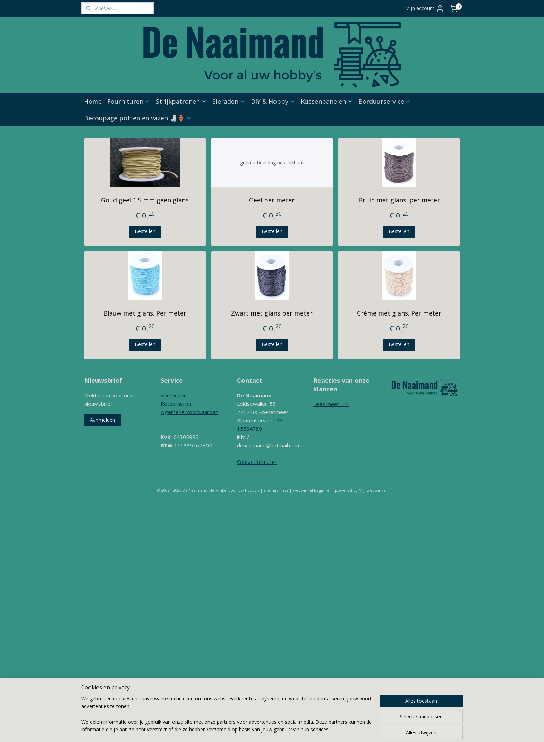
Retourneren (176, 403)
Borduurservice (384, 101)
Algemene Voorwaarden (189, 411)
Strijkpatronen (181, 101)
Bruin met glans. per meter (399, 200)
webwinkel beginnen (312, 490)
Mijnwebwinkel (373, 490)
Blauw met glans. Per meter (144, 313)
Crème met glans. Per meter (399, 313)
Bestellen (145, 231)
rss (285, 490)
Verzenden (174, 395)
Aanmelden (102, 419)
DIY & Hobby (273, 101)
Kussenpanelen (327, 101)
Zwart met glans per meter (272, 313)
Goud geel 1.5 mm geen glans (145, 200)
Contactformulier (257, 461)
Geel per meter (272, 200)
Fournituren (128, 101)
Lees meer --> (331, 403)
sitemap (271, 490)
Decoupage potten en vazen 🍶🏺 (138, 118)
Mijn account (424, 8)
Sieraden (228, 101)
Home (93, 101)
